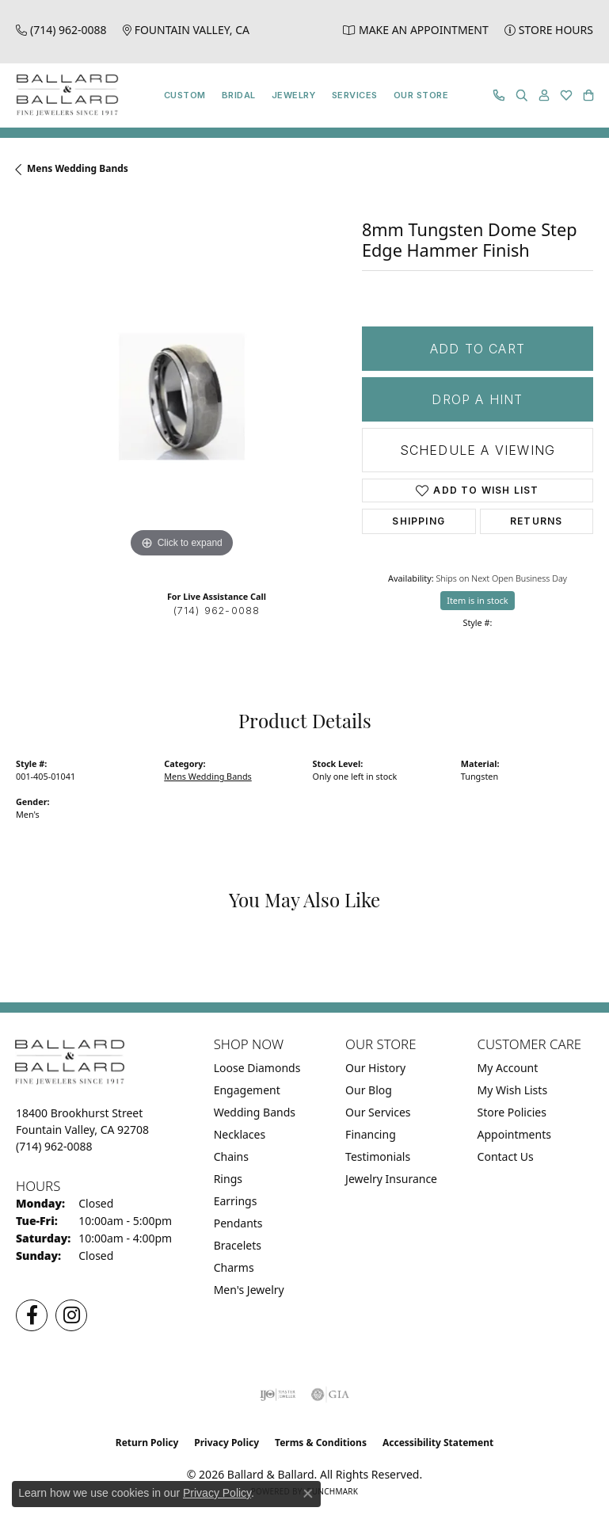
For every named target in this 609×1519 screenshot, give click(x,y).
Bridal (239, 95)
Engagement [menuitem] (247, 1089)
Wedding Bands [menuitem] (254, 1112)
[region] (181, 396)
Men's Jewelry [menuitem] (249, 1289)
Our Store (421, 95)
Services (355, 95)
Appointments (514, 1134)
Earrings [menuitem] (235, 1200)
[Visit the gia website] (330, 1394)
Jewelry (294, 95)
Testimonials (377, 1156)
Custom (185, 95)
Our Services (377, 1112)
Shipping (418, 521)
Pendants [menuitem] (238, 1223)
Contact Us (506, 1156)
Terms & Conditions (321, 1442)
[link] (61, 30)
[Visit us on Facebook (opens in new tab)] (32, 1315)
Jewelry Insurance (391, 1178)
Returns (536, 521)
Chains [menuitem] (231, 1156)
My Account (508, 1067)
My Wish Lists (513, 1089)
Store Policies (512, 1112)
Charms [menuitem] (234, 1267)
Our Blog (368, 1089)
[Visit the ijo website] (277, 1394)
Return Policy (147, 1442)
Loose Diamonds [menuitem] (257, 1067)
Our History (375, 1067)
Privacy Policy (226, 1442)
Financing (370, 1134)
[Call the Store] (54, 1146)
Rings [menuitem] (228, 1178)
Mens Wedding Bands (77, 168)
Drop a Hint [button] (477, 399)
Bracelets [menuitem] (237, 1245)
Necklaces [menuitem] (240, 1134)
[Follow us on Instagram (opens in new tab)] (71, 1315)
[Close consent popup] (308, 1493)
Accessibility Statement (438, 1442)
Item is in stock (477, 600)
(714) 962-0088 (217, 610)
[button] (521, 95)
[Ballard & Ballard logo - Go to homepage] (63, 95)
